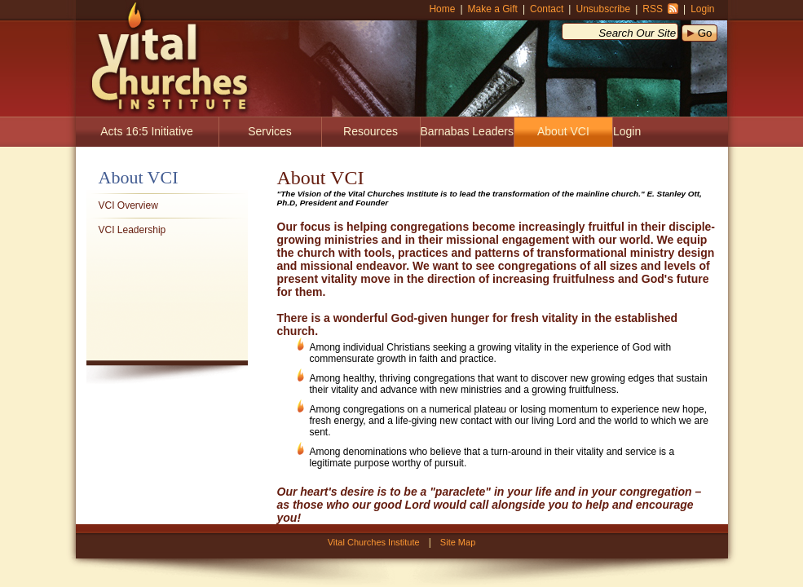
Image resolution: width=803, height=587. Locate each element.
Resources (370, 131)
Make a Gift (493, 9)
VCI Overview (128, 205)
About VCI (563, 131)
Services (270, 131)
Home (442, 9)
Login (702, 9)
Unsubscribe (603, 9)
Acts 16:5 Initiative (146, 131)
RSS (652, 9)
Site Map (457, 542)
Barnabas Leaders (467, 131)
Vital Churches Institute (163, 57)
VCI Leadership (132, 230)
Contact (546, 9)
